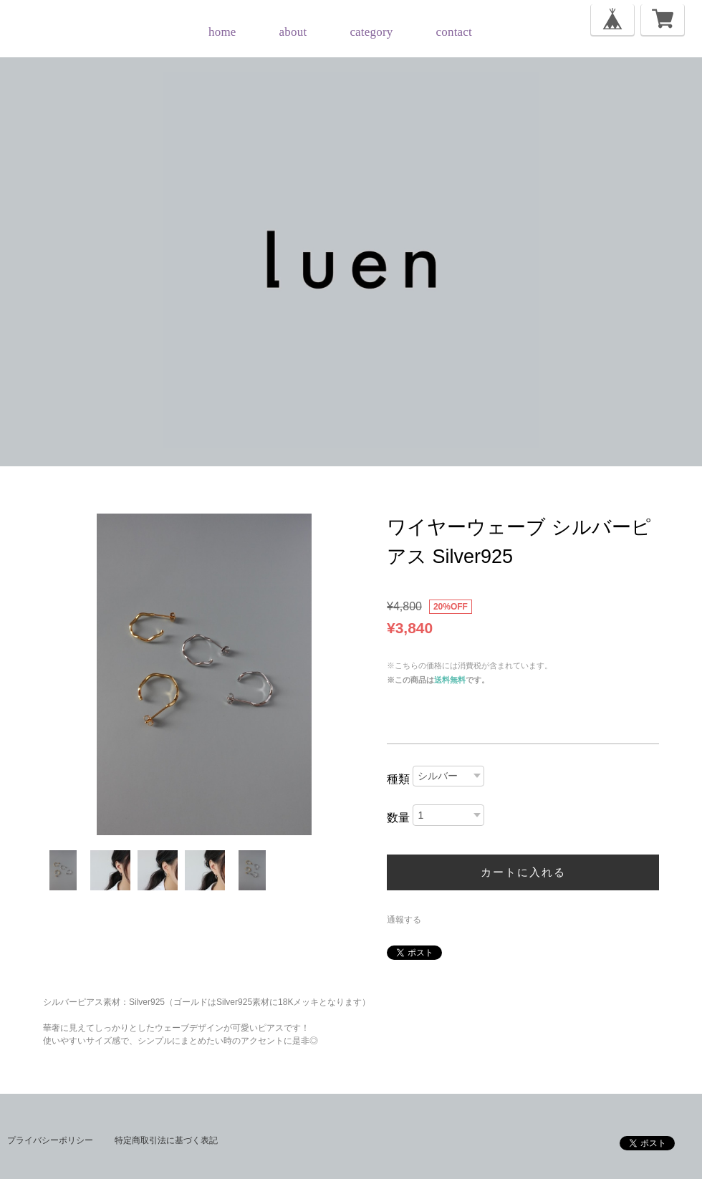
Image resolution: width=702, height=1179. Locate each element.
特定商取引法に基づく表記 (166, 1140)
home (222, 32)
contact (454, 32)
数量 (398, 818)
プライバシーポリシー (50, 1140)
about (293, 32)
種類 (398, 779)
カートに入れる (523, 872)
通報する (404, 919)
